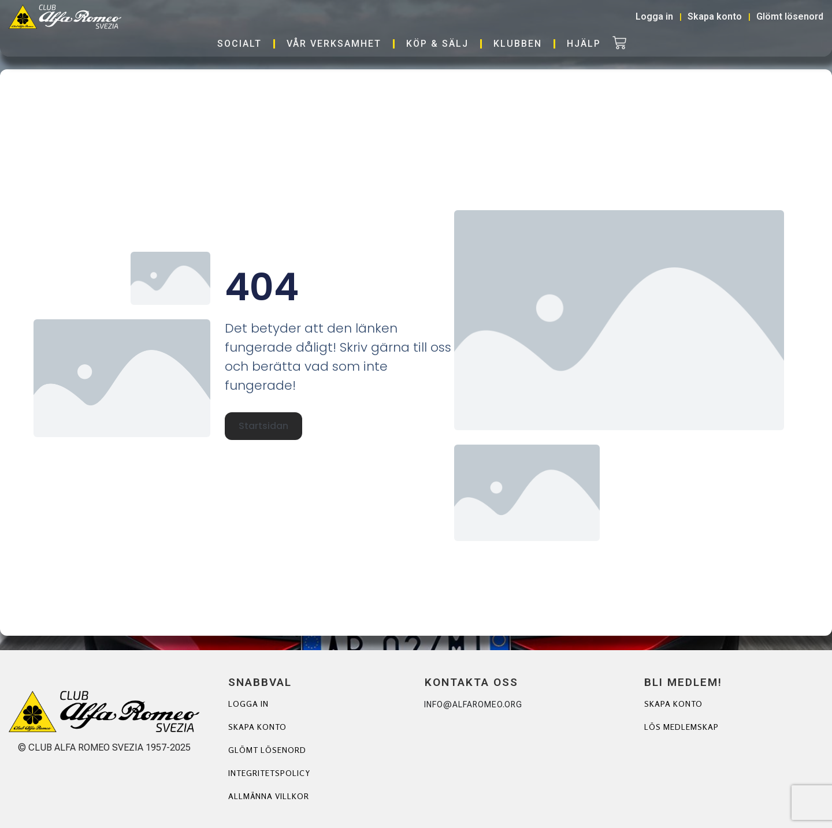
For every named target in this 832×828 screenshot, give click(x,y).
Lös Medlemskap (681, 727)
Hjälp (584, 43)
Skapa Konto (673, 703)
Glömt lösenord (267, 750)
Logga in (248, 703)
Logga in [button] (654, 16)
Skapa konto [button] (715, 16)
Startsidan (263, 425)
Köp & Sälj (437, 43)
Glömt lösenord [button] (789, 16)
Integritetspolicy (269, 773)
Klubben (517, 43)
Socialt (239, 43)
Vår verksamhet (334, 43)
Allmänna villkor (268, 796)
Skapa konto (257, 727)
